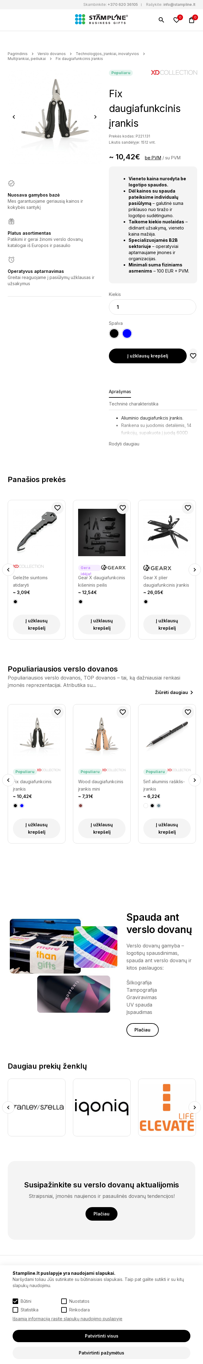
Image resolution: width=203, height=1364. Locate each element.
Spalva (116, 323)
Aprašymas (120, 391)
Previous (14, 116)
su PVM (173, 157)
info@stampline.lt (179, 4)
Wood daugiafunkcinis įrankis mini (100, 785)
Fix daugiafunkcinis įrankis (79, 58)
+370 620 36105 (123, 4)
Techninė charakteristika (133, 403)
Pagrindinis (18, 53)
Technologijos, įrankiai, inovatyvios (107, 53)
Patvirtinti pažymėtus (101, 1352)
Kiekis (115, 294)
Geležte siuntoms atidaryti (30, 581)
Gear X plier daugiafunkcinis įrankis (166, 581)
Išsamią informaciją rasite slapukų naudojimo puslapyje (67, 1318)
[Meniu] (11, 20)
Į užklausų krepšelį (147, 355)
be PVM (153, 157)
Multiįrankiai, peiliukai (27, 58)
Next (95, 116)
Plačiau (142, 1029)
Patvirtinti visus (101, 1335)
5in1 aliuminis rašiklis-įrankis (164, 785)
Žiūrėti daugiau (171, 692)
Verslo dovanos (52, 53)
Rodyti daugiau (124, 443)
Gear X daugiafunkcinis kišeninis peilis (101, 581)
